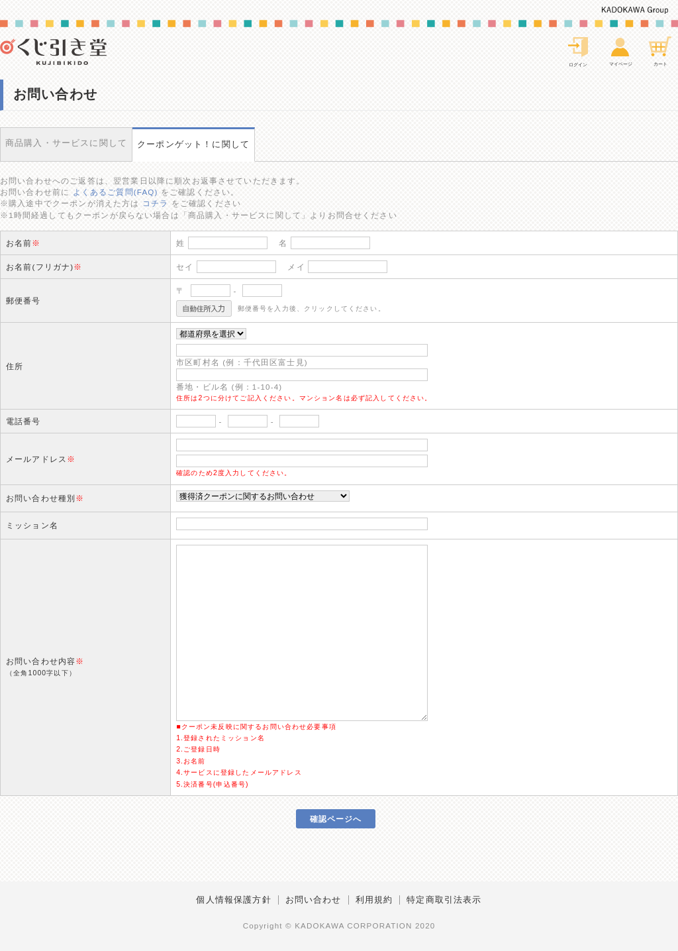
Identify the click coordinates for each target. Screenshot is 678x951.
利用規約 (374, 900)
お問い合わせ (313, 900)
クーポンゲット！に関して (193, 144)
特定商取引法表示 (444, 900)
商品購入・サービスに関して (66, 143)
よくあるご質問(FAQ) (115, 192)
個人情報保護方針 (233, 900)
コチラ (155, 203)
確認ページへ (336, 818)
